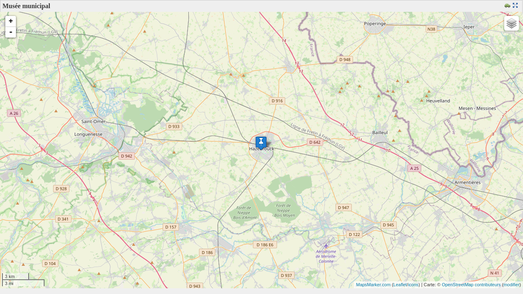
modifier (511, 284)
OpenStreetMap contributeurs (471, 284)
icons (413, 284)
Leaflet (400, 284)
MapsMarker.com (373, 284)
